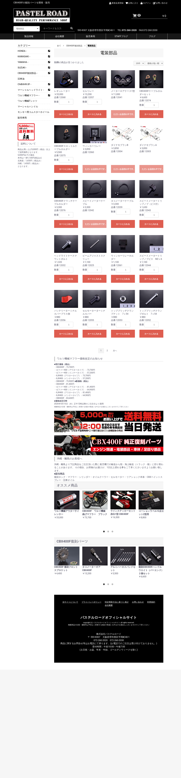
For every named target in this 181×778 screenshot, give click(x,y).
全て (59, 46)
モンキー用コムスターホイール (33, 112)
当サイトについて (70, 602)
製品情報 (28, 36)
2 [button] (108, 532)
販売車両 (90, 36)
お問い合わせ (138, 602)
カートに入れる (66, 114)
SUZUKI (22, 67)
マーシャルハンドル (28, 106)
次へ (115, 350)
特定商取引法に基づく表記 (117, 602)
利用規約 (151, 602)
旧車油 (21, 78)
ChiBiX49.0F (24, 84)
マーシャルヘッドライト (31, 90)
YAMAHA (23, 62)
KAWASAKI (24, 56)
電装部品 (91, 46)
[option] (67, 506)
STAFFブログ (121, 36)
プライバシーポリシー (91, 602)
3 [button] (113, 532)
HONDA (22, 51)
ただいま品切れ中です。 (124, 114)
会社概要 (59, 36)
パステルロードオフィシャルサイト (108, 617)
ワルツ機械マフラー (28, 95)
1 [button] (104, 532)
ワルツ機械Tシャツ (27, 101)
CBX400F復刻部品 (27, 73)
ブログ (152, 36)
